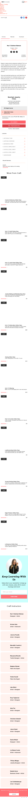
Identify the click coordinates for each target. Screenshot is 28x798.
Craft (6, 17)
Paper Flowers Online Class (12, 512)
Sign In (25, 1)
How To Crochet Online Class (12, 419)
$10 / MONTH (14, 122)
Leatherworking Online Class (12, 450)
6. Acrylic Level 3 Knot (14, 152)
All (0, 3)
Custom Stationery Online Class (13, 200)
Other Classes (3, 11)
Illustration (2, 9)
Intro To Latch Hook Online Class (13, 262)
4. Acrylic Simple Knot (14, 146)
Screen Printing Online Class (12, 481)
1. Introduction (14, 138)
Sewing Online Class (10, 357)
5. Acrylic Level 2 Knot (14, 149)
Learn (2, 17)
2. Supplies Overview (14, 141)
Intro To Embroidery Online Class (13, 325)
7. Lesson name (14, 155)
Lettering (2, 7)
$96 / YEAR (14, 125)
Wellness (2, 8)
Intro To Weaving (9, 388)
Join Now (14, 794)
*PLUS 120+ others (18, 116)
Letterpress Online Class (11, 544)
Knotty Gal (14, 49)
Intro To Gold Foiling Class (12, 231)
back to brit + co (3, 13)
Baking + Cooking (4, 4)
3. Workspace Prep (14, 144)
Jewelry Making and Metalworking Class (15, 294)
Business (2, 5)
